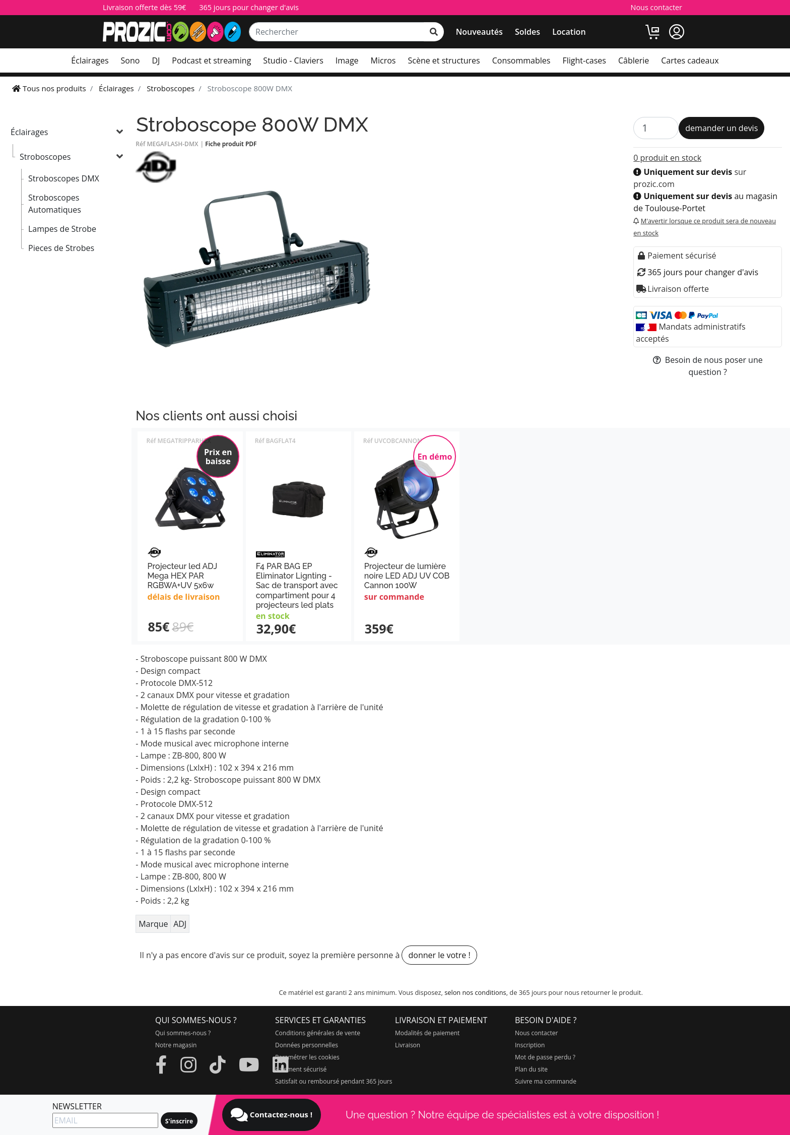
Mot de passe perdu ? (545, 1057)
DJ (156, 60)
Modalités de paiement (427, 1033)
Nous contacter (656, 7)
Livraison (407, 1045)
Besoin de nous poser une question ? (708, 365)
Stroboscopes (45, 156)
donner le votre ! (439, 955)
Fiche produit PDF (230, 144)
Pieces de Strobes (61, 248)
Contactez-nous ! (271, 1114)
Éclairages (89, 60)
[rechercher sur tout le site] (434, 31)
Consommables (521, 60)
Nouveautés (479, 31)
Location (568, 31)
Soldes (527, 31)
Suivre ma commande (545, 1081)
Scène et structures (444, 60)
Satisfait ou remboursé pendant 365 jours (333, 1081)
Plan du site (531, 1069)
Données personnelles (306, 1045)
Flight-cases (584, 60)
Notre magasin (175, 1045)
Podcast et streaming (211, 60)
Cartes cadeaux (689, 60)
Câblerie (633, 60)
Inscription (530, 1045)
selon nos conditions (475, 992)
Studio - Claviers (293, 60)
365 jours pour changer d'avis (249, 7)
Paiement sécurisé (300, 1069)
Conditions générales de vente (317, 1033)
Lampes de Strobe (62, 228)
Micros (383, 60)
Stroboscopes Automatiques (54, 203)
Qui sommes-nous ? (183, 1033)
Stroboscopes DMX (63, 178)
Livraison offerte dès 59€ (144, 7)
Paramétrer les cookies (307, 1057)
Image (347, 60)
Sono (130, 60)
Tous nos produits (49, 88)
